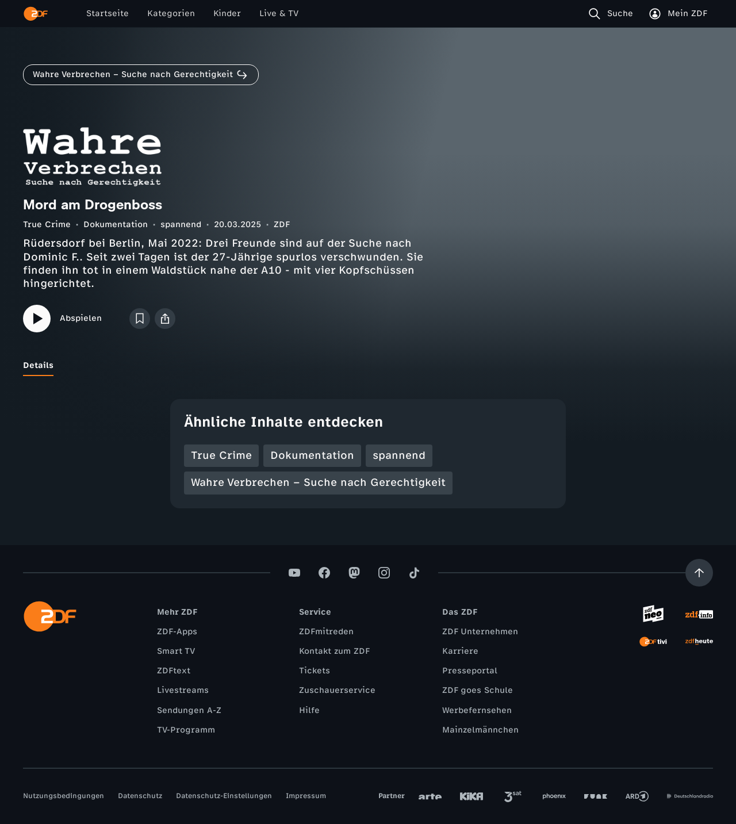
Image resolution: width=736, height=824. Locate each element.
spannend (180, 224)
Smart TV (176, 651)
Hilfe (309, 710)
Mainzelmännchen (480, 730)
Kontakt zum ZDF (334, 651)
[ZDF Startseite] (35, 14)
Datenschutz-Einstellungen (224, 796)
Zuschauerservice (337, 690)
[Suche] (613, 14)
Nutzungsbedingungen (63, 796)
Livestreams (183, 690)
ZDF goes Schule (477, 690)
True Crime (47, 224)
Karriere (460, 651)
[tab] (38, 365)
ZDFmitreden (326, 632)
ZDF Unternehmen (480, 632)
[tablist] (368, 365)
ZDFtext (173, 671)
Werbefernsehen (477, 710)
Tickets (314, 671)
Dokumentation (115, 224)
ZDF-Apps (177, 632)
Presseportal (469, 671)
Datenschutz (140, 796)
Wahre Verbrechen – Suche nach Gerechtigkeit (318, 482)
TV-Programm (186, 730)
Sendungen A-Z (189, 710)
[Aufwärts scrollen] (699, 573)
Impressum (306, 796)
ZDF (282, 224)
